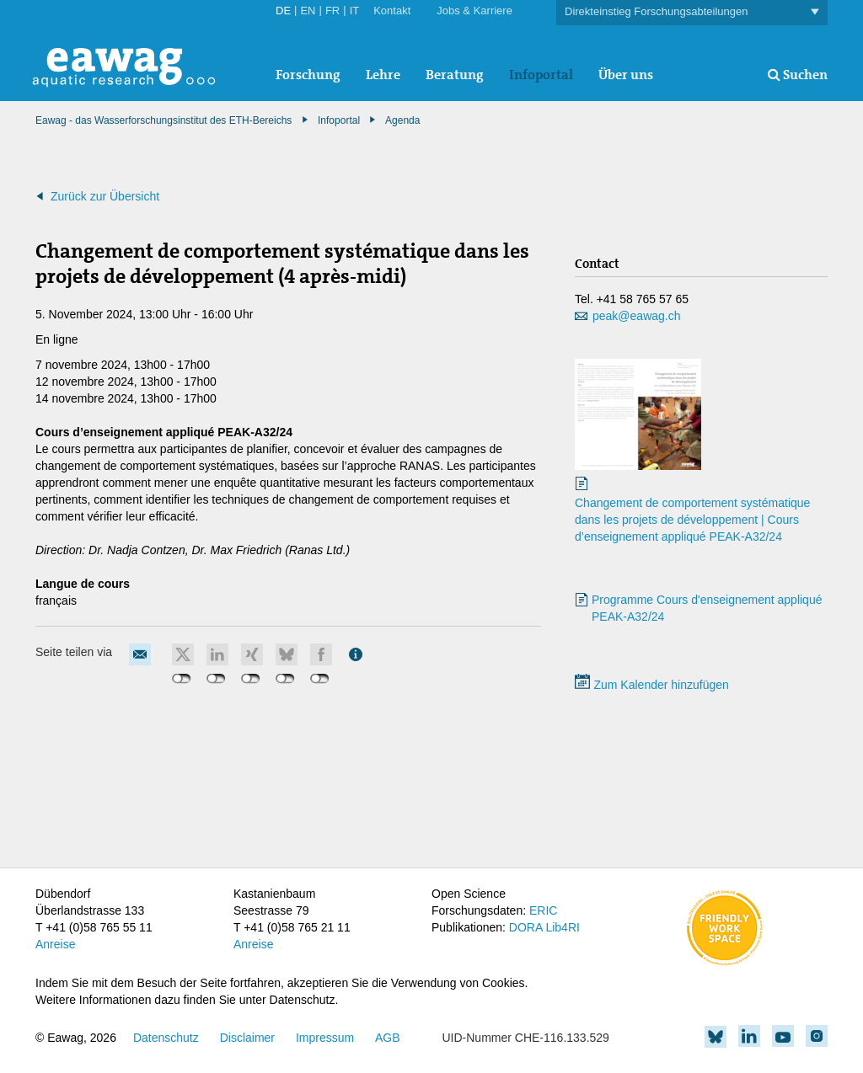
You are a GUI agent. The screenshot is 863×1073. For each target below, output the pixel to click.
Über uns (625, 74)
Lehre (383, 74)
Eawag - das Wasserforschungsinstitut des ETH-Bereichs (163, 120)
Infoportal (541, 74)
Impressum (325, 1037)
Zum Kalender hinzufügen (652, 684)
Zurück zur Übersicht (105, 196)
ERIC (543, 910)
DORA (526, 927)
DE (283, 10)
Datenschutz (166, 1037)
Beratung (455, 74)
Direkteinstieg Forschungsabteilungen (692, 12)
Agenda (402, 120)
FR (332, 10)
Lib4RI (562, 927)
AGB (387, 1037)
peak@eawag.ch (636, 316)
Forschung (308, 74)
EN (307, 10)
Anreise (55, 944)
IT (355, 10)
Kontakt (391, 10)
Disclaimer (247, 1037)
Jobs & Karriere (474, 10)
